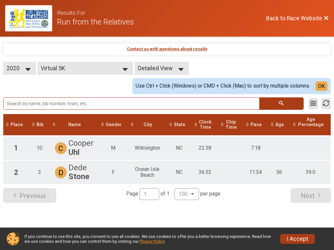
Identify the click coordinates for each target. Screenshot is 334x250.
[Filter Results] (313, 103)
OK (321, 86)
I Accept (297, 239)
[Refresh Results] (326, 103)
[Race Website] (31, 18)
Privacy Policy (152, 241)
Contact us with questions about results (167, 48)
